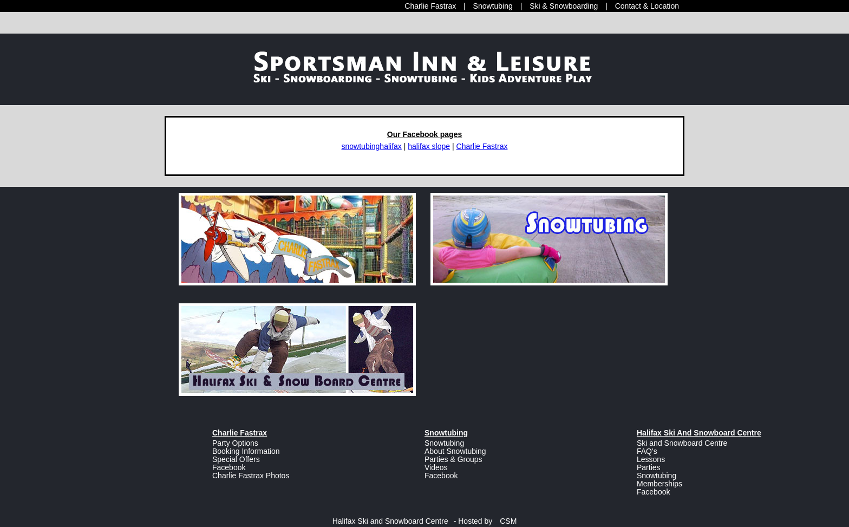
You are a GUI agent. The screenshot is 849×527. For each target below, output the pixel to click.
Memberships (659, 483)
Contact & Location (647, 6)
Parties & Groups (453, 459)
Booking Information (246, 451)
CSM (508, 521)
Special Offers (236, 459)
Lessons (651, 459)
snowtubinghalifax (372, 146)
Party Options (235, 443)
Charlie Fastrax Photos (250, 475)
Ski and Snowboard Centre (682, 443)
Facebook (228, 467)
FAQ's (647, 451)
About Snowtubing (455, 451)
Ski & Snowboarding (564, 6)
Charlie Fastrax (430, 6)
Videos (436, 467)
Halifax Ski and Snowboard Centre (390, 521)
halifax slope (429, 146)
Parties (649, 467)
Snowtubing (493, 6)
